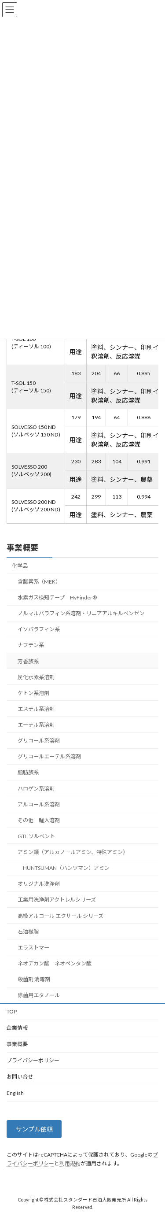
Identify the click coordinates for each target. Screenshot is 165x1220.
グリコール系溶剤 (39, 740)
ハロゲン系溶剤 (36, 788)
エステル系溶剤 (36, 709)
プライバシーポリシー (33, 1060)
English (15, 1093)
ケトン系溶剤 (33, 693)
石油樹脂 (28, 931)
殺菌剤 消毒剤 (34, 979)
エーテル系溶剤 (36, 724)
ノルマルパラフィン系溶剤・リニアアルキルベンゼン (81, 613)
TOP (12, 1011)
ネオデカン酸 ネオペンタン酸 (55, 963)
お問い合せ (20, 1076)
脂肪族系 (28, 772)
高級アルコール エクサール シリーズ (60, 915)
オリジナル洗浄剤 (39, 883)
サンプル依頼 (34, 1129)
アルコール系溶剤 (39, 804)
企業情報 (17, 1027)
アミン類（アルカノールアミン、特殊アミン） (73, 852)
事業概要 (22, 547)
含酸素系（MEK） (39, 581)
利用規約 (70, 1163)
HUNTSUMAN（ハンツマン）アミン (66, 868)
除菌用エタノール (39, 995)
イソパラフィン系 (39, 629)
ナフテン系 (31, 645)
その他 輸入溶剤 (39, 820)
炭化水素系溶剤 (36, 676)
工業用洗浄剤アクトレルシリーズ (57, 899)
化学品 (20, 565)
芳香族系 (28, 661)
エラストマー (33, 947)
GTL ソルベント (36, 836)
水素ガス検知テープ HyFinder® (57, 597)
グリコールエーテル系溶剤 (49, 756)
